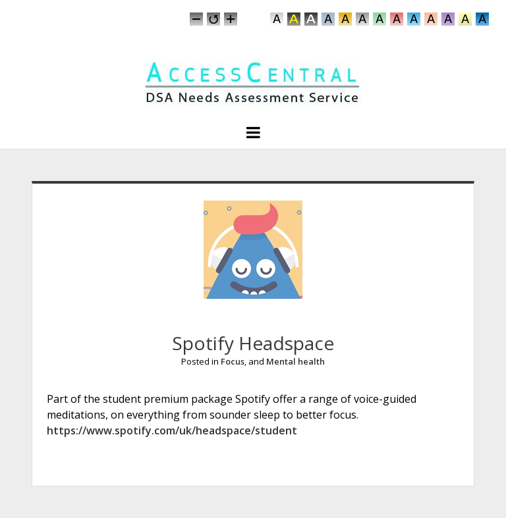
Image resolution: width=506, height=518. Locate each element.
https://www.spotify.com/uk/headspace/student (172, 430)
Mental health (295, 361)
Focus (232, 361)
